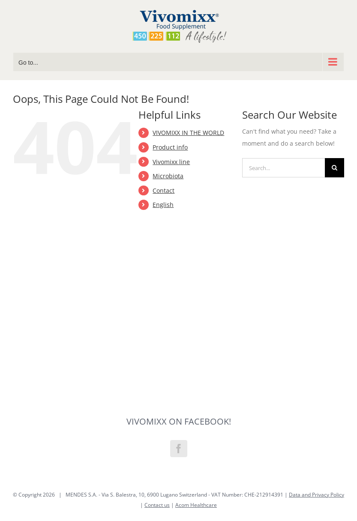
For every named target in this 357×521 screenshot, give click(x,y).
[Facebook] (178, 448)
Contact (163, 190)
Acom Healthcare (196, 505)
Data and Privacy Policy (316, 494)
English (163, 205)
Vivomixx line (171, 162)
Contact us (157, 505)
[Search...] (283, 167)
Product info (170, 147)
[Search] (334, 167)
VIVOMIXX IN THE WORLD (188, 133)
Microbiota (168, 176)
